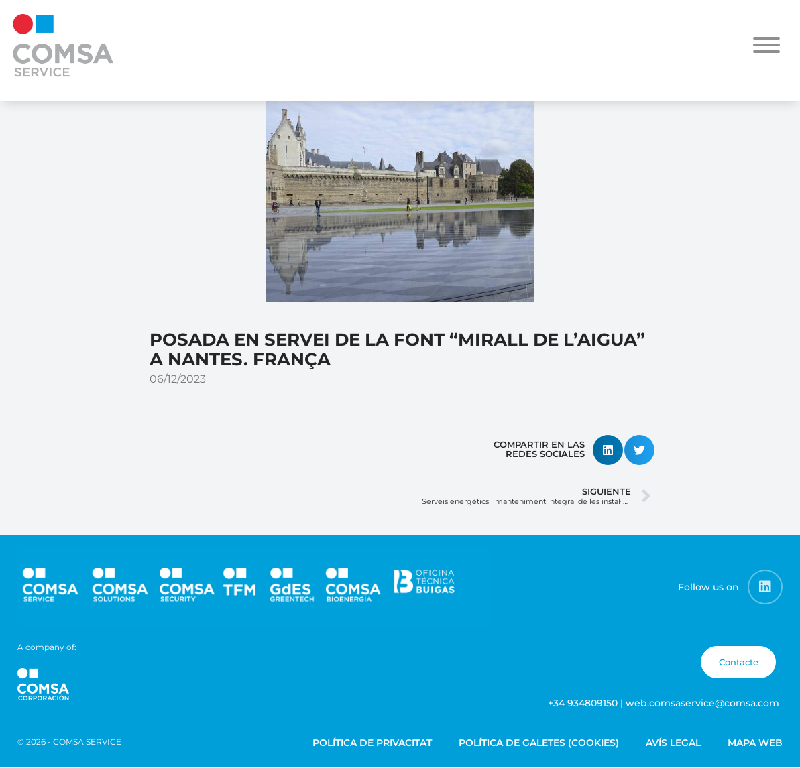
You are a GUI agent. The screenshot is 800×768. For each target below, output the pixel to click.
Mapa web (755, 742)
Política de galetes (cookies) (539, 742)
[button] (608, 450)
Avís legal (673, 742)
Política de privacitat (372, 742)
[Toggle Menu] (766, 45)
